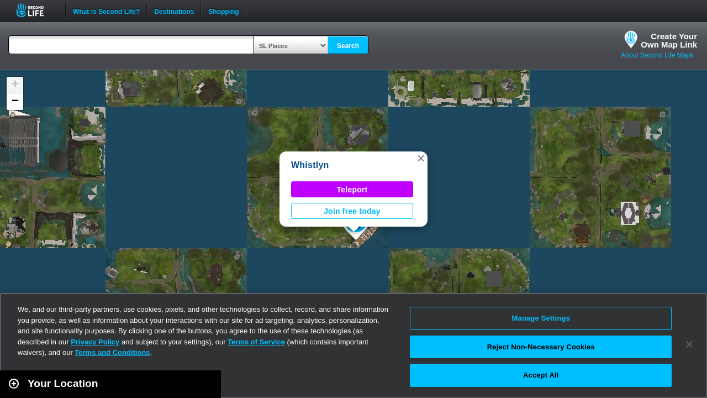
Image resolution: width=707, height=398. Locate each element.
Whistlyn (310, 165)
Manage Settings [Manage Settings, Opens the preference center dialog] (541, 318)
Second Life (36, 10)
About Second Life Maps (657, 55)
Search (348, 46)
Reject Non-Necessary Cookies (541, 347)
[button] (421, 158)
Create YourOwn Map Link (669, 40)
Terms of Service (256, 342)
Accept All (540, 375)
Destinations (174, 10)
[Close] (689, 344)
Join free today (352, 211)
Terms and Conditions (112, 352)
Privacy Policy (95, 342)
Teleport (352, 189)
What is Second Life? (106, 10)
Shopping (223, 10)
